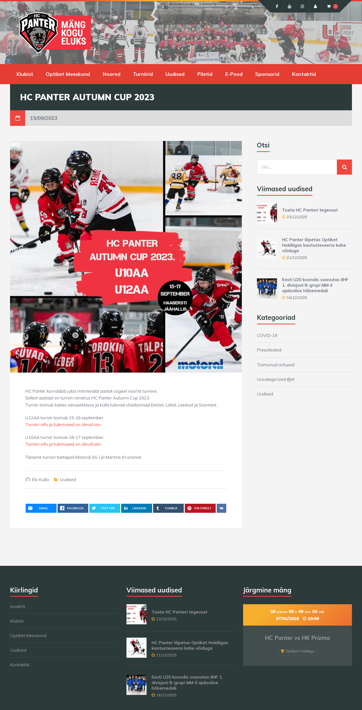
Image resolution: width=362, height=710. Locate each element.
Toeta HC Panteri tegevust (310, 210)
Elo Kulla (40, 479)
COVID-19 (267, 335)
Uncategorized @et (276, 379)
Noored (111, 74)
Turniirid (143, 74)
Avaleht (17, 606)
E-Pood (234, 74)
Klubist (24, 74)
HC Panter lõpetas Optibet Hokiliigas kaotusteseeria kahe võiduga (314, 245)
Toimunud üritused (275, 364)
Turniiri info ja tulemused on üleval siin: (63, 424)
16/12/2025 (297, 297)
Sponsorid (267, 74)
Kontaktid (304, 74)
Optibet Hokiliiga (299, 651)
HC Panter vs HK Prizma (297, 637)
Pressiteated (269, 349)
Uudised (175, 74)
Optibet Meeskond (68, 74)
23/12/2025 (297, 217)
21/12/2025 (297, 257)
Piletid (204, 74)
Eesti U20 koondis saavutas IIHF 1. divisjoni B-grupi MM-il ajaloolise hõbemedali (315, 285)
